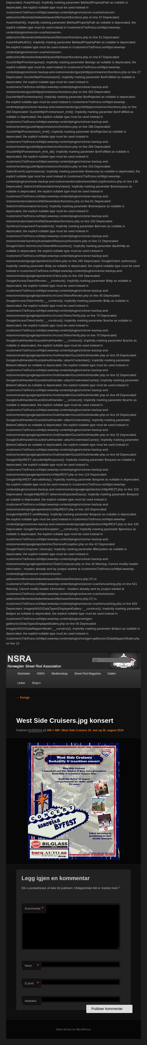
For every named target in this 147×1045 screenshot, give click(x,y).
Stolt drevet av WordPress (73, 1029)
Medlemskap (60, 673)
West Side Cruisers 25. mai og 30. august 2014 (93, 730)
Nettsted (30, 1001)
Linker (21, 683)
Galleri (112, 673)
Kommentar (34, 908)
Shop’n (36, 683)
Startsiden (23, 673)
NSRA (41, 673)
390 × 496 (53, 730)
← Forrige (23, 697)
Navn (32, 965)
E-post (32, 983)
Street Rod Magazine (87, 673)
